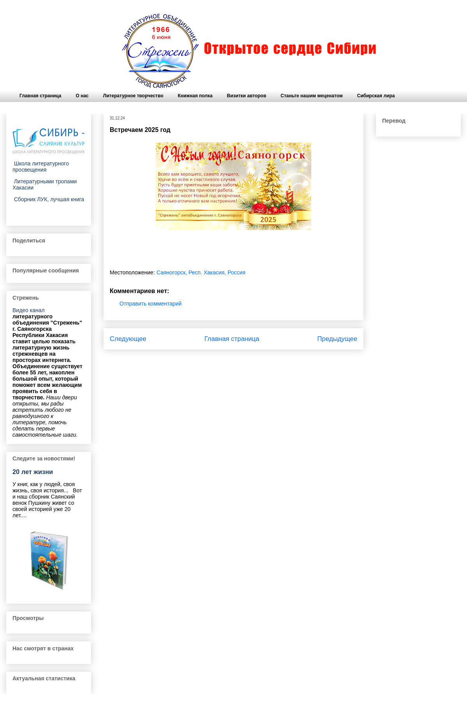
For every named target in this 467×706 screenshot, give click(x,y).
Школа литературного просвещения (40, 166)
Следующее (128, 338)
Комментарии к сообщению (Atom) (255, 360)
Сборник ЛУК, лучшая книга (48, 199)
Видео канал (28, 310)
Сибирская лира (376, 95)
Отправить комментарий (150, 303)
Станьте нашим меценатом (311, 95)
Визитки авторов (246, 95)
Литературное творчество (133, 95)
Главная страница (40, 95)
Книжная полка (195, 95)
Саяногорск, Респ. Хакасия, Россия (201, 272)
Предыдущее (337, 338)
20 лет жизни (32, 471)
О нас (82, 95)
